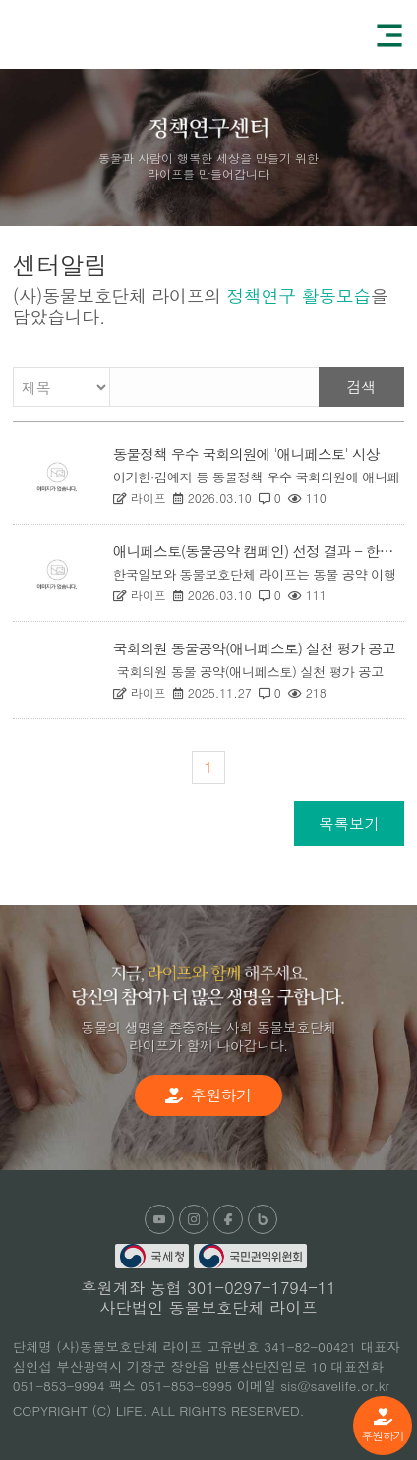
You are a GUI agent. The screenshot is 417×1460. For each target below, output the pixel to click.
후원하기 (382, 1425)
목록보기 (349, 823)
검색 (361, 386)
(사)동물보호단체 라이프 (88, 33)
